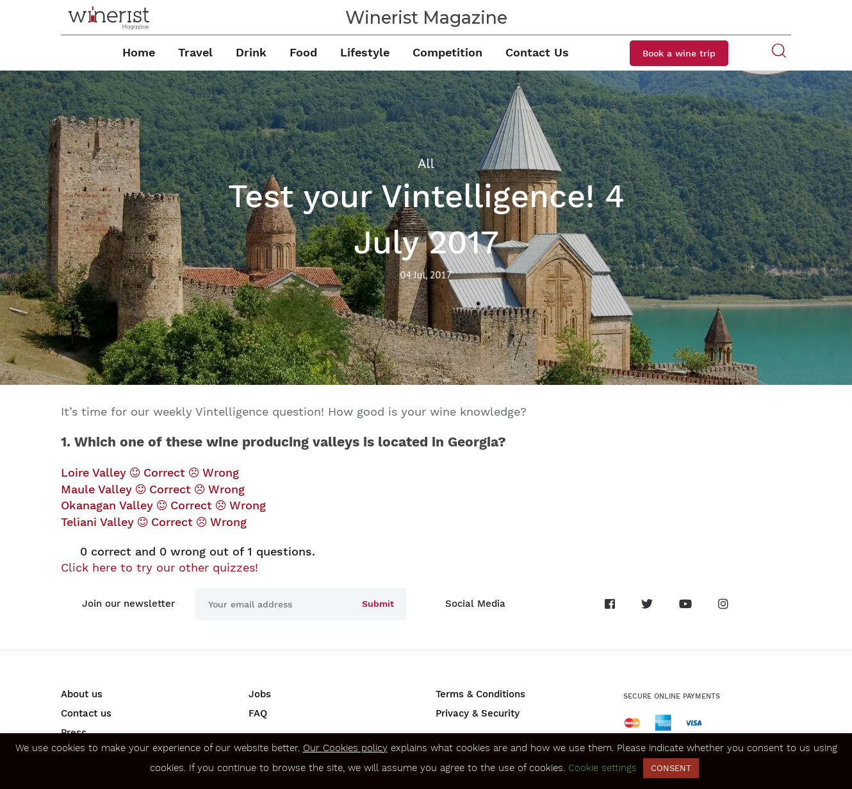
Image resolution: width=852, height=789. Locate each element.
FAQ (258, 713)
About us (81, 694)
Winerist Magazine (426, 17)
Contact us (86, 713)
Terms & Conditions (480, 694)
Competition (447, 52)
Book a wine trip (679, 53)
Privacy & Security (478, 713)
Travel (195, 52)
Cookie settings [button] (602, 768)
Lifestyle (364, 52)
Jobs (260, 694)
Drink (251, 52)
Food (303, 52)
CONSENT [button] (671, 768)
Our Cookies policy (345, 748)
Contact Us (537, 52)
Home (138, 52)
